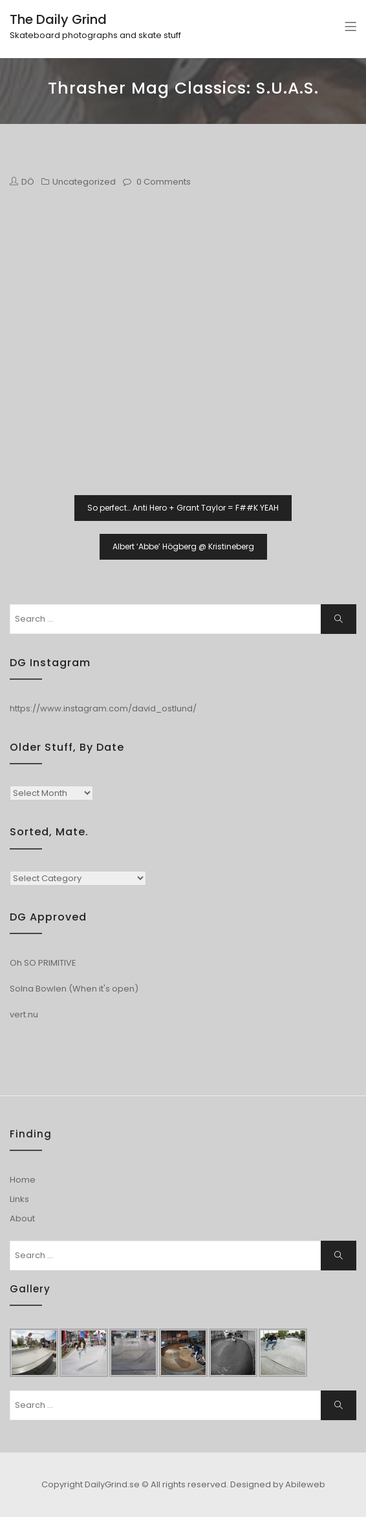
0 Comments (163, 182)
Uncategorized (84, 182)
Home (23, 1180)
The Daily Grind (58, 19)
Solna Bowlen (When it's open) (74, 988)
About (22, 1218)
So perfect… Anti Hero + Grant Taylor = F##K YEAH (183, 507)
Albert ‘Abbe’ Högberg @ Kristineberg (183, 546)
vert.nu (24, 1014)
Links (19, 1199)
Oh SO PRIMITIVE (43, 963)
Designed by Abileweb (277, 1484)
